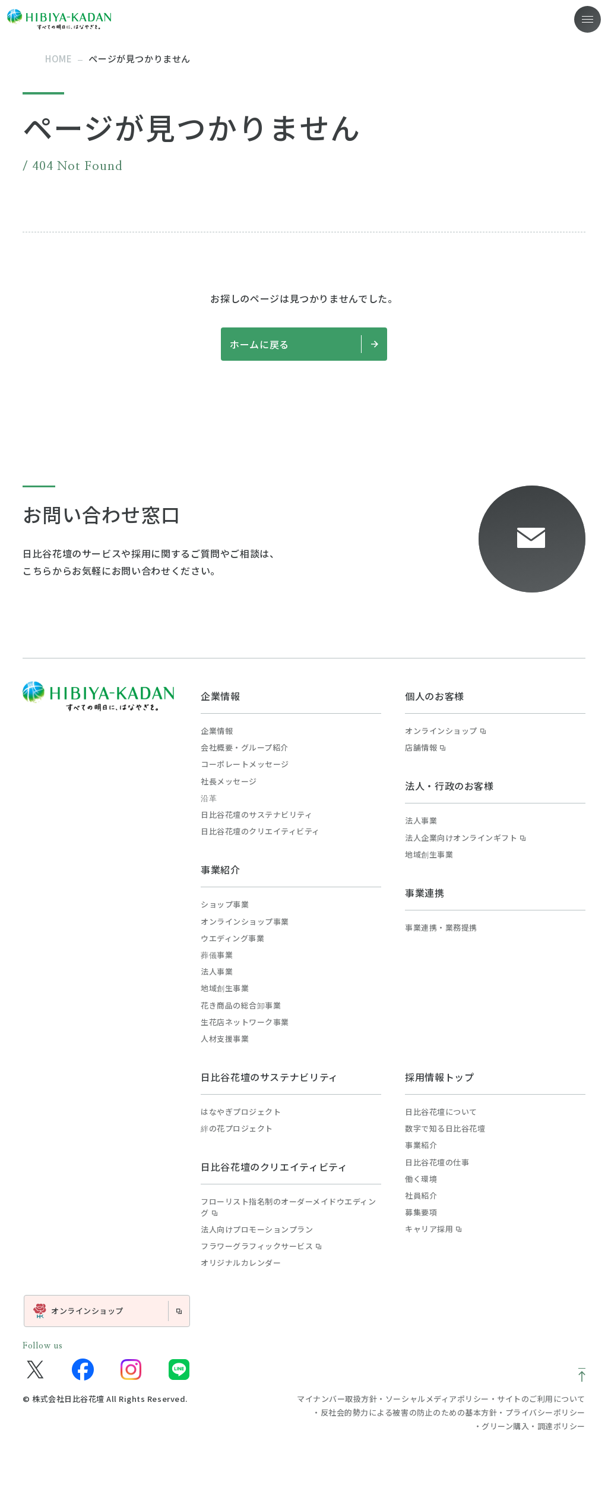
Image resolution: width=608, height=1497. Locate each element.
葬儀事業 (217, 955)
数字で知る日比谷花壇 (445, 1128)
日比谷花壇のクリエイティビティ (260, 831)
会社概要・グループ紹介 (245, 747)
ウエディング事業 (232, 938)
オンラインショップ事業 (245, 921)
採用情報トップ (439, 1077)
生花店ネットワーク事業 (245, 1022)
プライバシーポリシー (545, 1412)
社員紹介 (421, 1195)
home (58, 58)
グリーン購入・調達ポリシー (533, 1426)
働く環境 (421, 1179)
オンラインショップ (445, 731)
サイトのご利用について (541, 1398)
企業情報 (220, 696)
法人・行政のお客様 (449, 786)
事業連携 (425, 892)
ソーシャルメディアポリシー (437, 1398)
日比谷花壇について (441, 1112)
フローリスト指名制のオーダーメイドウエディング (288, 1207)
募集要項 (421, 1212)
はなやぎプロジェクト (241, 1112)
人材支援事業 (225, 1038)
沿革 (209, 798)
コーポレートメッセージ (245, 764)
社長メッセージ (229, 781)
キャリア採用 (433, 1229)
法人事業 (217, 971)
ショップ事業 (225, 904)
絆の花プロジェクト (237, 1128)
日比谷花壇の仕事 (437, 1162)
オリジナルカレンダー (241, 1263)
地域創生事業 (225, 988)
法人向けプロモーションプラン (257, 1229)
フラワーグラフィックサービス (261, 1246)
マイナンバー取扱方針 (337, 1398)
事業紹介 (220, 869)
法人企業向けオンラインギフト (465, 838)
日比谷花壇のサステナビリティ (256, 814)
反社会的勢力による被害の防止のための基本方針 (409, 1412)
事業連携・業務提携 (441, 927)
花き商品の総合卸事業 (241, 1005)
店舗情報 (425, 747)
